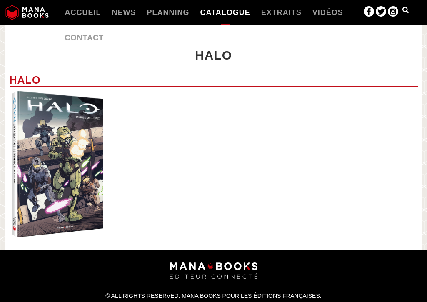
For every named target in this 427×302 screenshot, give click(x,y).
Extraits (281, 12)
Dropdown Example (405, 11)
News (124, 12)
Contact (84, 38)
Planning (168, 12)
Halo (25, 80)
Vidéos (327, 12)
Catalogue (225, 12)
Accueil (83, 12)
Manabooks (27, 12)
